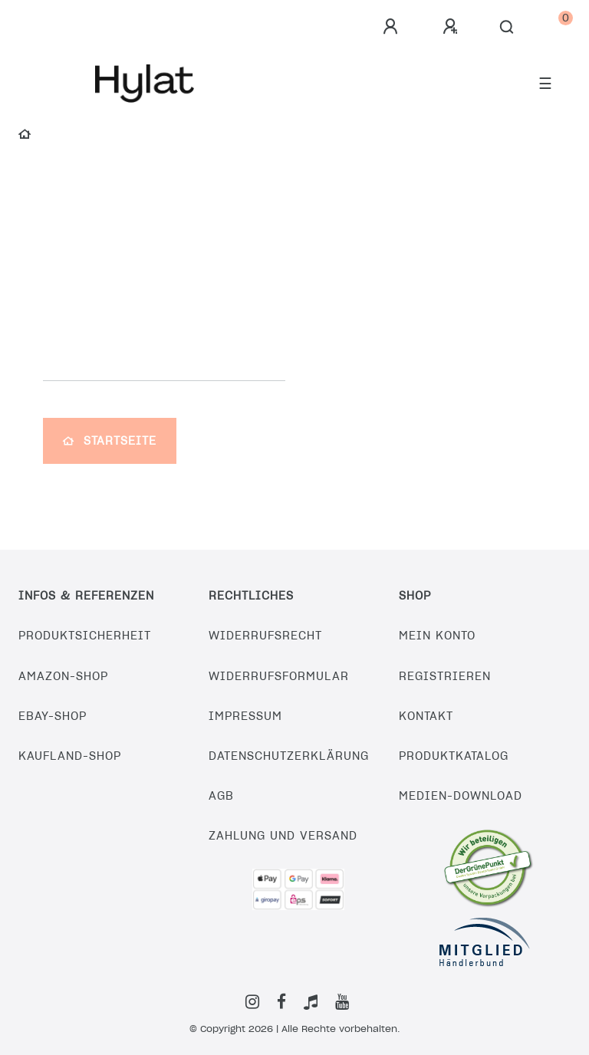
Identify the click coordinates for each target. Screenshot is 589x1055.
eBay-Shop (52, 716)
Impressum (245, 716)
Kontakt (426, 716)
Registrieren (445, 676)
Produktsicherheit (84, 636)
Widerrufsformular (279, 676)
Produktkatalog (453, 756)
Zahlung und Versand (283, 836)
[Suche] (507, 27)
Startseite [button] (109, 441)
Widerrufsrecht (265, 636)
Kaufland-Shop (69, 756)
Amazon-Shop (63, 676)
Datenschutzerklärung (289, 756)
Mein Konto (437, 636)
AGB (221, 796)
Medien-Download (460, 796)
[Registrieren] (452, 27)
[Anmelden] (392, 27)
